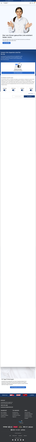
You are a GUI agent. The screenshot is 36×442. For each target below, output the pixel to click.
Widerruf (25, 435)
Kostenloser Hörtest (16, 415)
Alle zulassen (29, 96)
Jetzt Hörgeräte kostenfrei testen (18, 387)
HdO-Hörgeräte (4, 413)
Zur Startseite (6, 42)
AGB (10, 435)
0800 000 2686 (4, 405)
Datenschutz (14, 435)
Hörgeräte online (15, 413)
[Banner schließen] (35, 75)
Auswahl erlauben (18, 96)
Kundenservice (15, 412)
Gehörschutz (3, 416)
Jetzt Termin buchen (18, 72)
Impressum (20, 435)
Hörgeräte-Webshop (28, 413)
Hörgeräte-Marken (28, 415)
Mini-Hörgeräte (4, 412)
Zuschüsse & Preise (28, 416)
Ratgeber (26, 418)
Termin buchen (27, 412)
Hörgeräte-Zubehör (4, 415)
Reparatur (14, 416)
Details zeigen (30, 93)
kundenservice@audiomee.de (7, 407)
